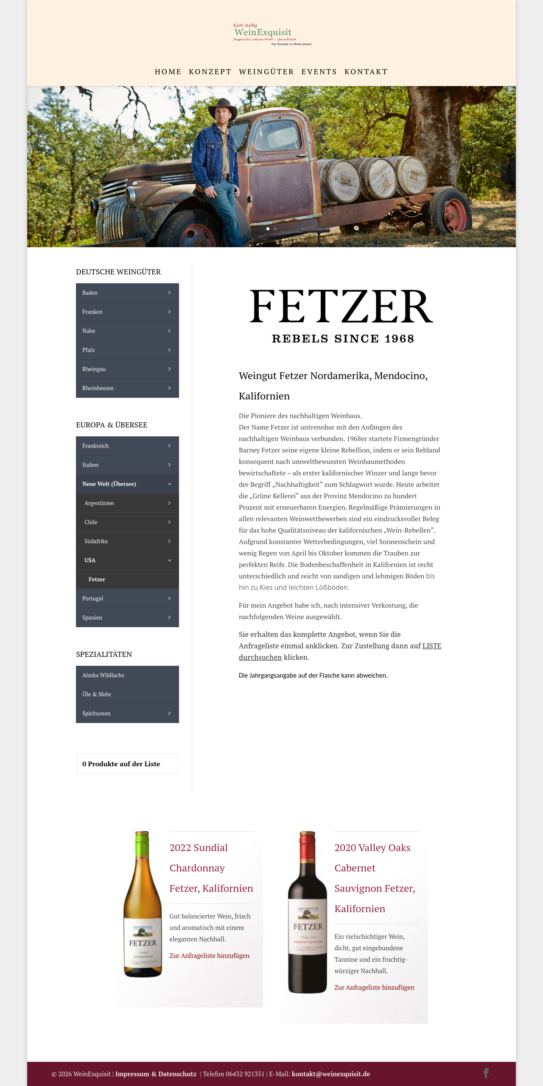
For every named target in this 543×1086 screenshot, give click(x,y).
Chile (129, 522)
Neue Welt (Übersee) (128, 484)
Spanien (128, 617)
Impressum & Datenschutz (157, 1073)
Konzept (210, 72)
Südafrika (129, 541)
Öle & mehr (96, 694)
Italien (128, 465)
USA (129, 560)
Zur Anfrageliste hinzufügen (209, 955)
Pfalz (128, 350)
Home (168, 72)
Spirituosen (128, 713)
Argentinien (129, 503)
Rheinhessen (128, 388)
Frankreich (128, 446)
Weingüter (266, 72)
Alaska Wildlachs (103, 675)
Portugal (128, 598)
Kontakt (366, 72)
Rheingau (128, 369)
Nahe (128, 331)
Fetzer (97, 579)
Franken (128, 312)
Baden (128, 293)
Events (320, 72)
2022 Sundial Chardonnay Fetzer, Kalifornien (212, 867)
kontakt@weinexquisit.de (331, 1073)
